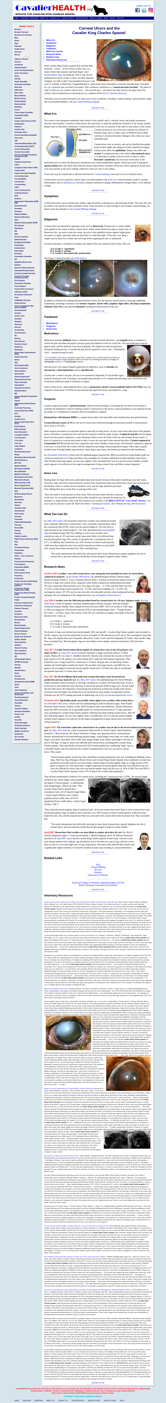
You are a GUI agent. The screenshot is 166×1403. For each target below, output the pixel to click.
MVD (16, 491)
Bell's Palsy (19, 93)
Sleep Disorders (20, 653)
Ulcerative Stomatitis (22, 711)
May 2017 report (88, 680)
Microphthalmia (20, 471)
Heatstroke (19, 350)
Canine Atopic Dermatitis (24, 112)
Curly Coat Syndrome (22, 190)
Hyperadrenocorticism (23, 379)
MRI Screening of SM (22, 483)
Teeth (17, 687)
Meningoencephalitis (22, 468)
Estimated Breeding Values (25, 270)
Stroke (17, 673)
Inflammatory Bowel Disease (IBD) (25, 404)
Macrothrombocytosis (23, 452)
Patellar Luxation (21, 536)
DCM (16, 196)
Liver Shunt (19, 440)
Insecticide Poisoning (23, 408)
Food (16, 297)
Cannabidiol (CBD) (21, 115)
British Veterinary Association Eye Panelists (98, 885)
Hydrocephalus (20, 371)
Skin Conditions (20, 651)
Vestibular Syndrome (22, 725)
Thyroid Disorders (21, 700)
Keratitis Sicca (20, 419)
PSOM (17, 600)
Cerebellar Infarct (21, 132)
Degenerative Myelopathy (24, 201)
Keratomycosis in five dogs (53, 1206)
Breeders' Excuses (21, 32)
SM (16, 656)
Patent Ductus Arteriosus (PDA (26, 539)
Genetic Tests (20, 316)
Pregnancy (18, 576)
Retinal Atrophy (20, 625)
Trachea (17, 706)
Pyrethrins (18, 614)
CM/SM (17, 159)
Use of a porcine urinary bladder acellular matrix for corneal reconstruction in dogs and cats (76, 1226)
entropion (80, 182)
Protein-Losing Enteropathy (25, 597)
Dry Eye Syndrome (21, 237)
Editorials (18, 46)
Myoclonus (19, 497)
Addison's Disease (21, 59)
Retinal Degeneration (22, 628)
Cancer (17, 110)
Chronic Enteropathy (22, 149)
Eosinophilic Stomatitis (23, 256)
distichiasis (68, 182)
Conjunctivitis (20, 170)
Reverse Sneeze (20, 634)
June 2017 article (69, 653)
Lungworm (18, 449)
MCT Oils (18, 463)
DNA (16, 234)
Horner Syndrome (21, 368)
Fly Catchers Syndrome (23, 295)
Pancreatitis (19, 528)
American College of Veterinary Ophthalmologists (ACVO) (98, 883)
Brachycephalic (20, 101)
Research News (53, 54)
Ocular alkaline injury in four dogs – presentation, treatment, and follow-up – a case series (75, 1001)
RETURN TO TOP (98, 108)
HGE (16, 362)
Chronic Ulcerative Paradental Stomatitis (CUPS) (26, 155)
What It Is (50, 40)
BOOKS (113, 18)
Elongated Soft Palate (23, 242)
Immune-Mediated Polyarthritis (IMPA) (26, 397)
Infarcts (17, 401)
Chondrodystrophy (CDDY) (25, 146)
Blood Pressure (20, 98)
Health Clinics (20, 49)
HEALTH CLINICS (96, 18)
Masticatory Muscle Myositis (25, 457)
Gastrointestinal (20, 310)
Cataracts (18, 127)
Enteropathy (19, 251)
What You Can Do (54, 51)
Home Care (51, 329)
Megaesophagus (21, 466)
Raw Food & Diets (21, 617)
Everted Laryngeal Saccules (25, 273)
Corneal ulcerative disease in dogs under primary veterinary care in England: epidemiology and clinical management (84, 1290)
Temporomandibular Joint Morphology (24, 693)
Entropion (18, 254)
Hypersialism (19, 385)
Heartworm (19, 347)
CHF (16, 141)
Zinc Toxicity (19, 737)
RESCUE (120, 18)
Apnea (17, 76)
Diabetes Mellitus (21, 214)
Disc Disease (19, 225)
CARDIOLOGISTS (67, 18)
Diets (16, 43)
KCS (16, 413)
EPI (16, 259)
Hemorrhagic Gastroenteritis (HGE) (25, 353)
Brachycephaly (20, 104)
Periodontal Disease (22, 547)
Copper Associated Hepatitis (25, 173)
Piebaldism (19, 553)
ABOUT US (44, 18)
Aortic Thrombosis (21, 73)
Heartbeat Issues (21, 344)
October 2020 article (80, 577)
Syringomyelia (20, 679)
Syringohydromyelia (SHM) (25, 682)
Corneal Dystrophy (21, 176)
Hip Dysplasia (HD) (21, 365)
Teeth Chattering (21, 690)
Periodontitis (19, 550)
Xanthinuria (19, 734)
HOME (16, 18)
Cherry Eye (19, 138)
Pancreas (18, 525)
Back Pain (18, 87)
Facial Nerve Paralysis (23, 283)
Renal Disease (20, 620)
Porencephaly (20, 570)
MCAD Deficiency (21, 460)
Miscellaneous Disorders (24, 477)
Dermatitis (18, 208)
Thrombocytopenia (22, 697)
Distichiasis (19, 228)
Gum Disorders (20, 333)
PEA (16, 545)
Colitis (17, 165)
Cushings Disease (21, 193)
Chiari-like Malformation (23, 143)
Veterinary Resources (56, 60)
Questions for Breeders (98, 875)
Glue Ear (18, 327)
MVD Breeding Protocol (23, 494)
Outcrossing (19, 514)
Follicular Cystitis (21, 292)
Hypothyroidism (20, 391)
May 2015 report (55, 521)
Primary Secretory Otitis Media (26, 581)
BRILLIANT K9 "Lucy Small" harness (127, 501)
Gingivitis (18, 321)
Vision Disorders (21, 728)
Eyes (98, 864)
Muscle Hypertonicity (22, 485)
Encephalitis (19, 245)
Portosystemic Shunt (22, 573)
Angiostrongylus (21, 67)
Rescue (17, 55)
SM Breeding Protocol (23, 659)
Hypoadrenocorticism (23, 388)
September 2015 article (57, 357)
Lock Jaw (18, 443)
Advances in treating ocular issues (56, 989)
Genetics (18, 313)
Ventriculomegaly (21, 723)
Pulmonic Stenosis (21, 608)
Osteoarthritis (20, 511)
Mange (17, 454)
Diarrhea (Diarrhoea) (22, 217)
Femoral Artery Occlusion (24, 289)
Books (17, 40)
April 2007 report (64, 838)
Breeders (18, 29)
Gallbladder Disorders (23, 300)
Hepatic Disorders (21, 357)
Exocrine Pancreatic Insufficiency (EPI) (22, 277)
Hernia (17, 360)
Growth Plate (19, 330)
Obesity (17, 505)
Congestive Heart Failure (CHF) (26, 167)
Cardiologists (20, 124)
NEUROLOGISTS (82, 18)
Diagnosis (51, 46)
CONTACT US (55, 18)
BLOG (106, 18)
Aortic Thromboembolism (24, 70)
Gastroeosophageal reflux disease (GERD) (24, 306)
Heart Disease (20, 341)
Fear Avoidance (20, 286)
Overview (18, 52)
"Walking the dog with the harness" (130, 504)
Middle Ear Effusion (22, 474)
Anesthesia (19, 65)
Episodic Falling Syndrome (25, 268)
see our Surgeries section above (105, 595)
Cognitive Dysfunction (23, 162)
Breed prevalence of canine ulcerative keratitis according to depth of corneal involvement (75, 1318)
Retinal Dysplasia (21, 631)
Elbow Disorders (21, 239)
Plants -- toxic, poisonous (24, 556)
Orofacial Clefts (20, 508)
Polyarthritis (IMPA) (22, 567)
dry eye (113, 180)
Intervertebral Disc (21, 411)
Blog (16, 38)
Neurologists (19, 499)
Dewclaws (18, 211)
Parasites (18, 533)
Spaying (18, 667)
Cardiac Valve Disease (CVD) (25, 121)
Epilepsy (18, 265)
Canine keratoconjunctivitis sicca (55, 935)
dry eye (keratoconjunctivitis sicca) (116, 695)
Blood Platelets (20, 96)
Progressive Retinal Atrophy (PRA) (25, 593)
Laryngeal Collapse (22, 435)
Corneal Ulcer (20, 182)
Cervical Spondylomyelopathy (26, 135)
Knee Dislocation (21, 432)
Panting (17, 530)
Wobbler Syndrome (22, 731)
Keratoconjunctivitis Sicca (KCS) (24, 422)
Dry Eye (98, 870)
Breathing (18, 107)
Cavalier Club (20, 129)
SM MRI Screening (21, 662)
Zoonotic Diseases (21, 739)
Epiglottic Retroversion (23, 262)
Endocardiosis (20, 248)
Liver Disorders (20, 438)
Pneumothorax (20, 564)
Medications (52, 323)
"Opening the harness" (101, 504)
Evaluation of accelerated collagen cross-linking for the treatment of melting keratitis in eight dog (77, 955)
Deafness (18, 198)
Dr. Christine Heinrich (116, 93)
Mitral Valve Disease (22, 480)
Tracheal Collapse (21, 708)
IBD (16, 393)
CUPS (17, 187)
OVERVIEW (24, 18)
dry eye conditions (52, 87)
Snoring (17, 665)
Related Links (52, 57)
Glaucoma (18, 324)
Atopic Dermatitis (21, 81)
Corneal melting (102, 174)
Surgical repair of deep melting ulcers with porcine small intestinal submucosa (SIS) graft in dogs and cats (81, 902)
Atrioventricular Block (23, 84)
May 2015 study (60, 730)
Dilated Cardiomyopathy (23, 223)
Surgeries (51, 326)
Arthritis (18, 79)
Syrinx (17, 684)
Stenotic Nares (20, 670)
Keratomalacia (20, 426)
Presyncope (19, 578)
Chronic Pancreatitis (22, 152)
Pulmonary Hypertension (24, 603)
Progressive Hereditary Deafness (23, 585)
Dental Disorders (21, 206)
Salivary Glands (20, 639)
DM (16, 231)
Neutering (18, 502)
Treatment (51, 48)
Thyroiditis (18, 703)
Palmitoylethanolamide (23, 522)
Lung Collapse (20, 446)
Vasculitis (18, 720)
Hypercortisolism (21, 382)
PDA (16, 542)
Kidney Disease (20, 429)
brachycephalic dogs (53, 75)
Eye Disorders (20, 280)
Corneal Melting (98, 867)
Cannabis (18, 118)
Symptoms (51, 43)
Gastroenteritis (20, 303)
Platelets (18, 559)
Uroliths (17, 717)
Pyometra (18, 611)
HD (16, 336)
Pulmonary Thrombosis (23, 606)
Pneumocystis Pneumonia (24, 561)
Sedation (18, 645)
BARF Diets (19, 90)
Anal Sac (18, 62)
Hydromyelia (19, 374)
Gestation (18, 319)
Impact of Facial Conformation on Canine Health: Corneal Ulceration (68, 1088)
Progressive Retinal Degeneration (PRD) (22, 589)
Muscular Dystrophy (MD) (24, 488)
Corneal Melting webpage (88, 102)
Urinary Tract (19, 714)
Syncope (18, 676)
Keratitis (98, 872)
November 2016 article (58, 455)
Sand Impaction (20, 642)
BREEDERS (34, 18)
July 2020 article (77, 258)
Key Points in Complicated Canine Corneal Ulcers (61, 1156)
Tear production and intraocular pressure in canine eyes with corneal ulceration (71, 1257)
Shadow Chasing (21, 648)
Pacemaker (19, 519)
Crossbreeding (20, 184)
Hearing (17, 338)
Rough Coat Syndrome (23, 637)
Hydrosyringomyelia (22, 377)
